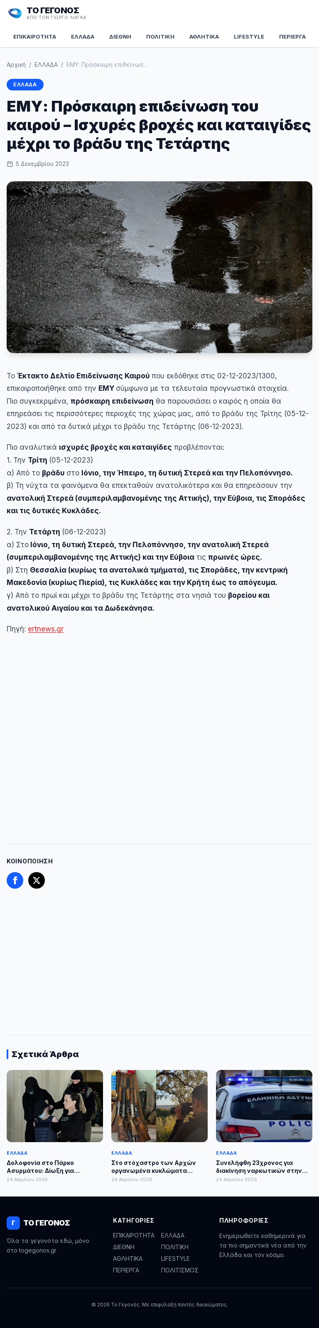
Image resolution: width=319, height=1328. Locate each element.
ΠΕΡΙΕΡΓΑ (292, 36)
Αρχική (16, 64)
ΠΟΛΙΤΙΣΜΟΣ (180, 1270)
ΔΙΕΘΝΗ (120, 36)
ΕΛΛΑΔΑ (82, 36)
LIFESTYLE (249, 36)
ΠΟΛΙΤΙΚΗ (160, 36)
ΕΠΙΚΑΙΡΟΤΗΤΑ (34, 36)
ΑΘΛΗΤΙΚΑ (204, 36)
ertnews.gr (46, 629)
